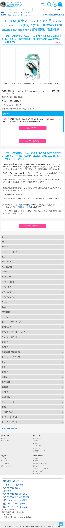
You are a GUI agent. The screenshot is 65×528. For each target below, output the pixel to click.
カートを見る (5, 463)
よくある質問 (37, 446)
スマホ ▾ (24, 9)
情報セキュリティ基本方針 (41, 468)
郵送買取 (29, 207)
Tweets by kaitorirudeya (9, 428)
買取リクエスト (32, 128)
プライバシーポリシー (39, 466)
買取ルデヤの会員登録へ (32, 225)
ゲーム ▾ (8, 9)
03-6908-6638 (13, 488)
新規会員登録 (37, 438)
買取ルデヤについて (39, 451)
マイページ (4, 461)
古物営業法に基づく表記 (40, 463)
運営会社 (35, 458)
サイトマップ (37, 473)
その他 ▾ (57, 9)
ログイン (3, 458)
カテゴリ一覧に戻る (32, 141)
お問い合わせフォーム (15, 481)
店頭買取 (21, 207)
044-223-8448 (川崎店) (17, 503)
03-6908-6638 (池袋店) (17, 494)
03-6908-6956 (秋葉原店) (18, 497)
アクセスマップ (37, 453)
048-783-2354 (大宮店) (17, 507)
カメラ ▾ (40, 9)
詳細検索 (3, 438)
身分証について (37, 448)
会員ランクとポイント (7, 466)
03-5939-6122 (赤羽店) (17, 500)
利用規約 (35, 461)
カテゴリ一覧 (5, 440)
